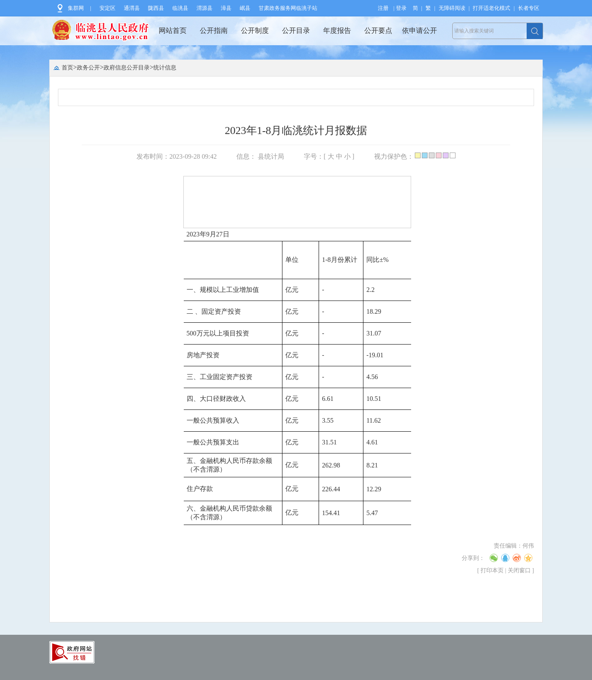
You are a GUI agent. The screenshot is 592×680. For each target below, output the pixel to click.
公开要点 (378, 31)
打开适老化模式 (491, 8)
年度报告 (337, 31)
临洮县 (180, 8)
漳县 (226, 8)
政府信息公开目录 (127, 68)
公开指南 (214, 31)
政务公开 (88, 68)
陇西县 (156, 8)
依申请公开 (419, 31)
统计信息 (164, 68)
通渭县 (132, 8)
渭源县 (205, 8)
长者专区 (528, 8)
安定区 (107, 8)
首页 (67, 68)
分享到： (473, 558)
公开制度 (255, 31)
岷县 (245, 8)
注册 (383, 8)
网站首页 (173, 31)
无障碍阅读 (452, 8)
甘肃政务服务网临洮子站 (288, 8)
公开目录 (296, 31)
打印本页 (492, 570)
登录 (401, 8)
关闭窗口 (519, 570)
